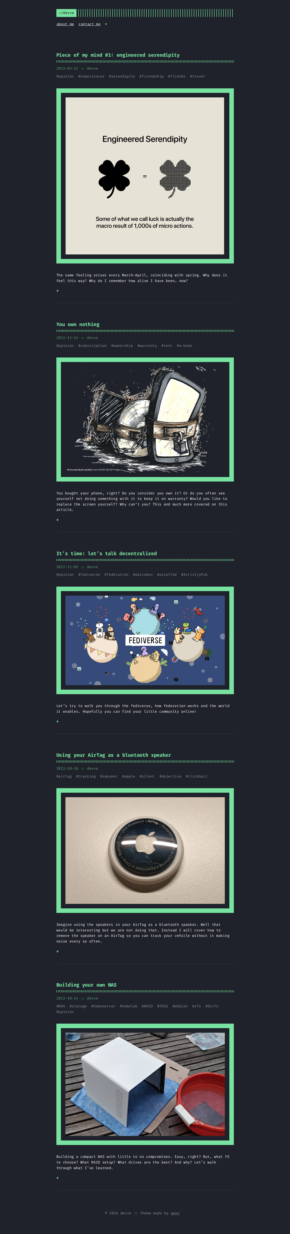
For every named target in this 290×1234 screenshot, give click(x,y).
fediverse (90, 574)
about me (65, 24)
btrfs (213, 1006)
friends (178, 76)
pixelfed (168, 574)
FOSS (163, 1006)
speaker (110, 776)
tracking (87, 776)
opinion (66, 76)
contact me (90, 24)
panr (175, 1213)
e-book (185, 345)
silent (148, 776)
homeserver (104, 1006)
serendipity (123, 76)
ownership (123, 345)
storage (79, 1006)
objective (171, 776)
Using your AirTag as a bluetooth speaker (113, 755)
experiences (92, 76)
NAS (61, 1006)
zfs (197, 1006)
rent (168, 345)
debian (181, 1006)
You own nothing (77, 324)
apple (129, 776)
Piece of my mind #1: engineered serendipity (118, 55)
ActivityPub (195, 574)
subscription (93, 345)
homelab (129, 1006)
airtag (65, 776)
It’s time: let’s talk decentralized (106, 553)
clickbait (197, 776)
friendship (153, 76)
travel (198, 76)
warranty (148, 345)
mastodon (144, 574)
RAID (148, 1006)
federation (118, 574)
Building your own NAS (86, 985)
